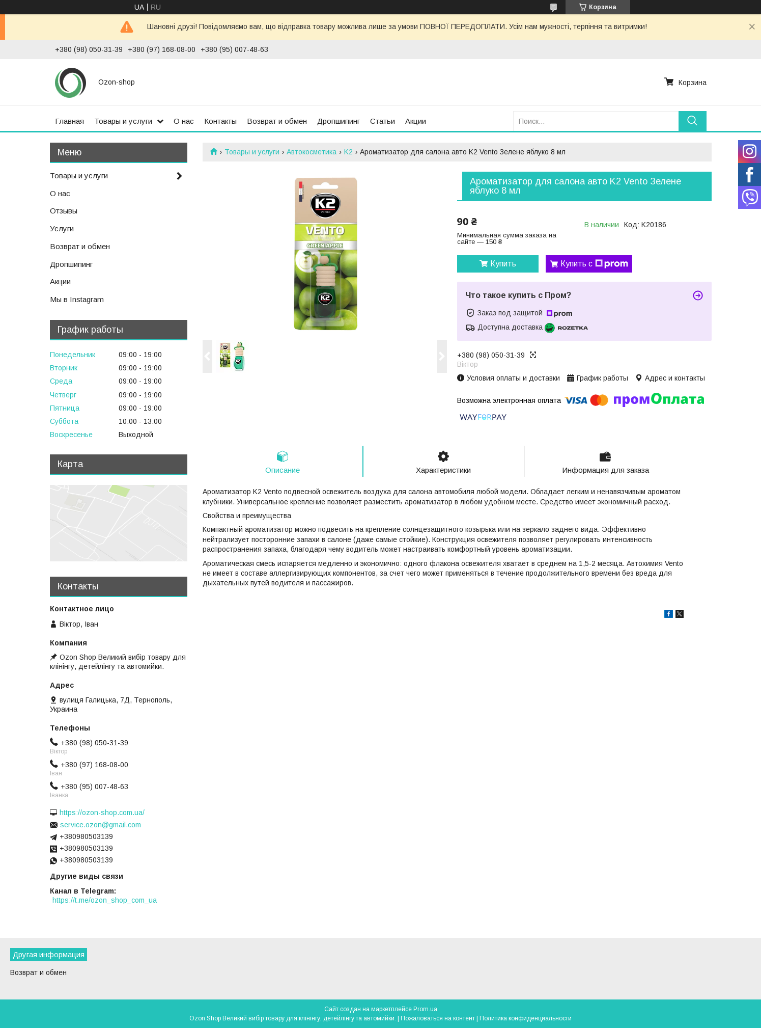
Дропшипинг (338, 121)
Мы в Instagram (77, 299)
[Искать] (693, 121)
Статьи (382, 121)
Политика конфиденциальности (526, 1018)
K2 (348, 152)
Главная (69, 121)
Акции (415, 121)
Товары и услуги (123, 121)
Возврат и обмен (277, 121)
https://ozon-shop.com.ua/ (102, 812)
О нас (184, 121)
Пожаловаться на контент (438, 1018)
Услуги (62, 228)
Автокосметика (311, 152)
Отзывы (63, 210)
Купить (503, 263)
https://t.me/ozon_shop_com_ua (104, 900)
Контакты (220, 121)
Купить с (594, 263)
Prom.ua (425, 1009)
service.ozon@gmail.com (100, 825)
